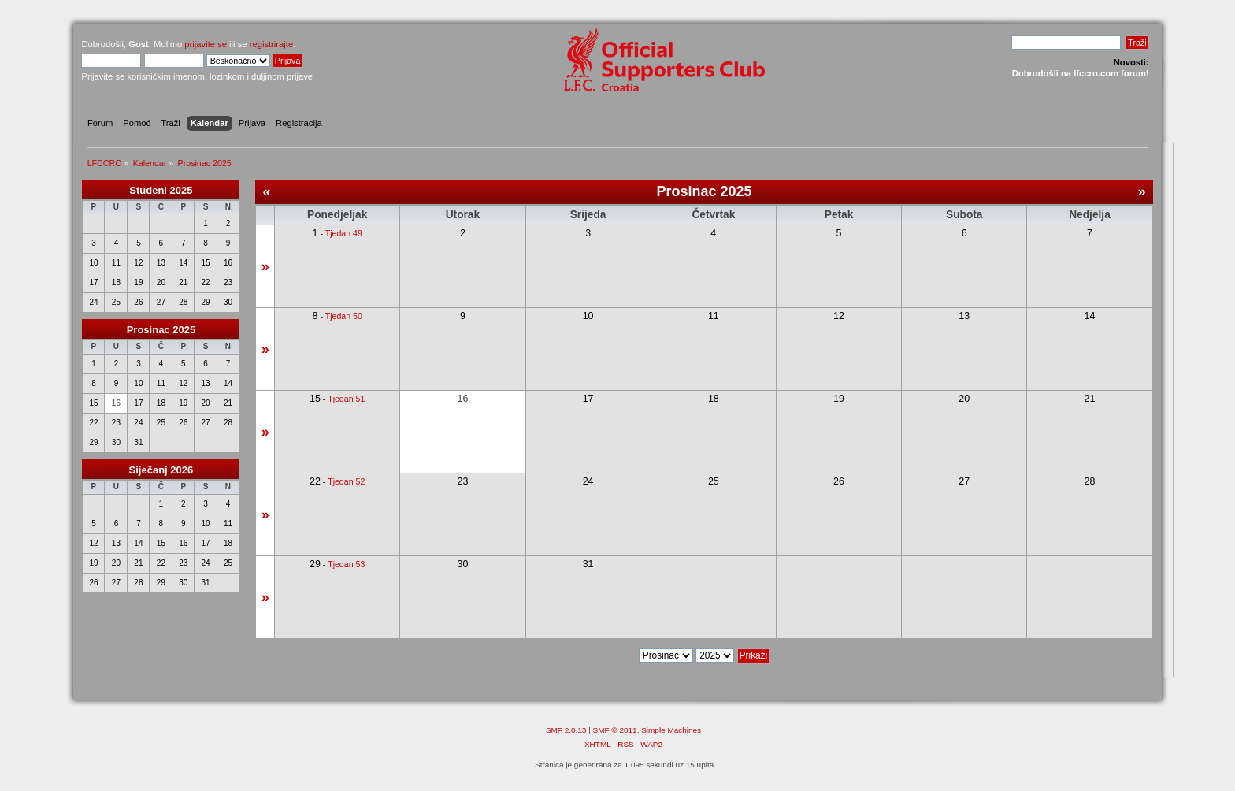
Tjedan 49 (343, 233)
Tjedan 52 (346, 481)
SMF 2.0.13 (566, 730)
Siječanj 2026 (161, 470)
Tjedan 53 (346, 564)
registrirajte (272, 44)
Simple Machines (671, 730)
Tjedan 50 (343, 316)
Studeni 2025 (160, 190)
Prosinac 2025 (161, 330)
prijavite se (205, 44)
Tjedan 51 (346, 398)
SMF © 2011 (615, 730)
